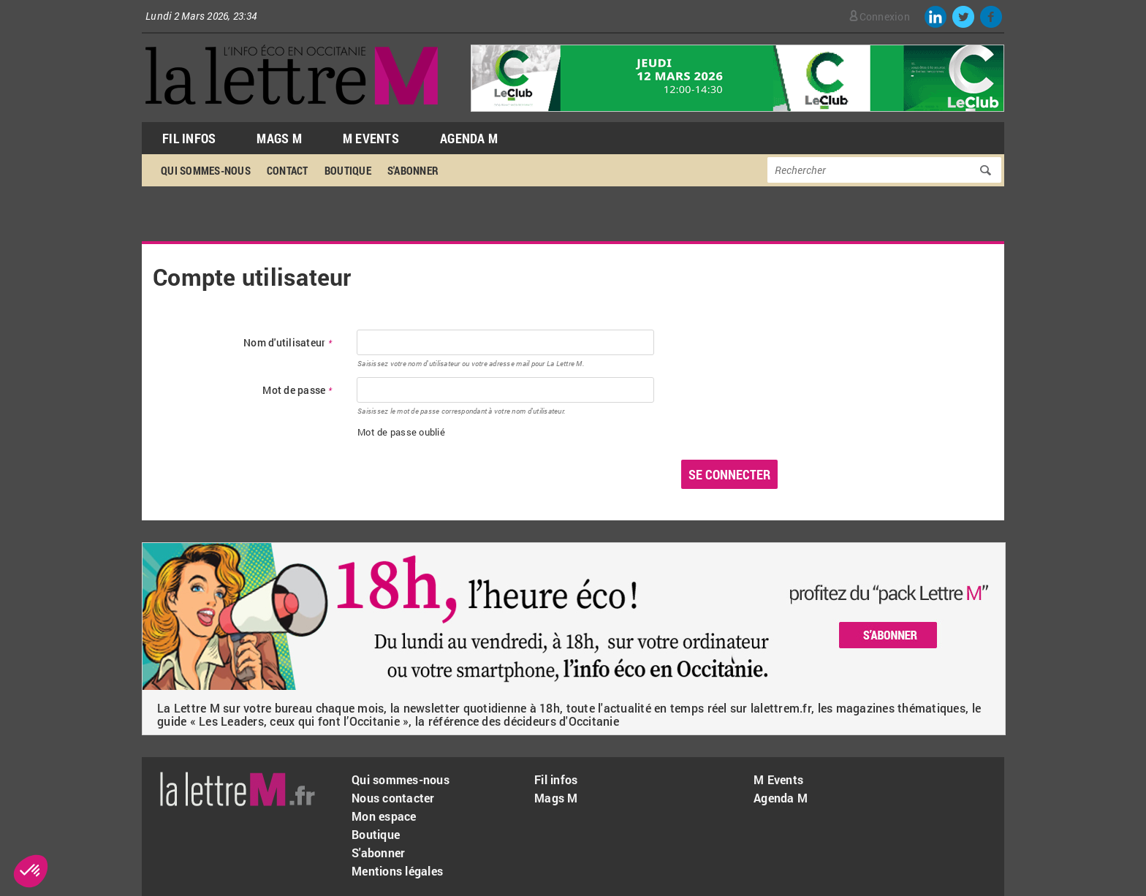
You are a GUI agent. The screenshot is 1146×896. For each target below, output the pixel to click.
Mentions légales (397, 870)
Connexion (885, 16)
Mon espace (384, 816)
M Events (371, 138)
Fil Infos (189, 138)
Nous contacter (393, 797)
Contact (287, 170)
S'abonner (413, 170)
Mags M (279, 138)
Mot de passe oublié (401, 431)
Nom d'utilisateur (287, 343)
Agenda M (469, 138)
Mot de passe (297, 390)
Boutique (348, 170)
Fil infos (555, 779)
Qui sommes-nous (206, 170)
